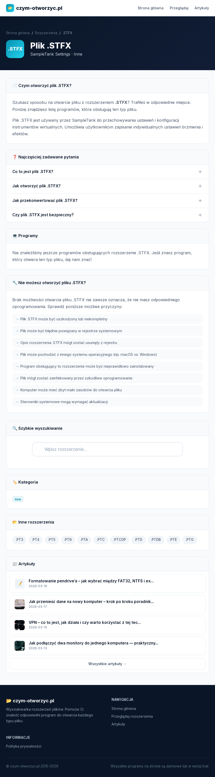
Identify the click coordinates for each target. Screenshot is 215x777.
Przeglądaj (179, 8)
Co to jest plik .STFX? (107, 171)
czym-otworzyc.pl (34, 8)
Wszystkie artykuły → (107, 664)
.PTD (138, 540)
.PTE (173, 540)
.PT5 (51, 540)
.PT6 (68, 540)
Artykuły (202, 8)
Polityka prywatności (23, 746)
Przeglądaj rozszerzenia (132, 716)
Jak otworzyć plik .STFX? (107, 186)
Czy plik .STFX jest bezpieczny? (107, 215)
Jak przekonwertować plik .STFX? (107, 200)
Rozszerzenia (46, 33)
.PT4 (35, 540)
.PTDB (156, 540)
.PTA (84, 540)
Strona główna (151, 8)
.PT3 (19, 540)
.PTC (101, 540)
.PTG (190, 540)
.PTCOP (120, 540)
